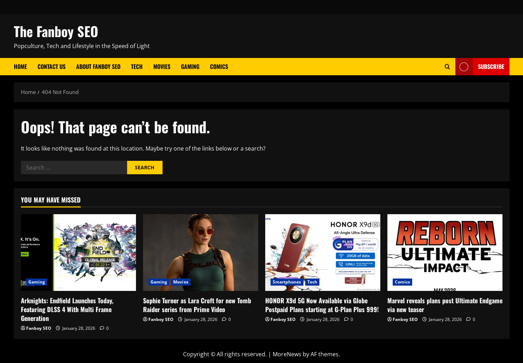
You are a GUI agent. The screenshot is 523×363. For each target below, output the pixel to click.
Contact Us (52, 66)
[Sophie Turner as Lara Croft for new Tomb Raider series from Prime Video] (200, 252)
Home (20, 66)
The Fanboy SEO (56, 31)
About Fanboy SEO (98, 66)
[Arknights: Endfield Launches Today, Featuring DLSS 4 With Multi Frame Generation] (78, 252)
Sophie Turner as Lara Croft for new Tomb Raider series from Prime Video (197, 305)
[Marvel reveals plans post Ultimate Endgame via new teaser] (444, 252)
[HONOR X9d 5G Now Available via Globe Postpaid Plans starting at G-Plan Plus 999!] (322, 252)
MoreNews (287, 354)
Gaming (190, 66)
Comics (219, 66)
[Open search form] (447, 67)
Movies (161, 66)
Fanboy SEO (38, 328)
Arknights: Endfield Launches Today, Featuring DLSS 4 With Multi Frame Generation (67, 309)
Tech (137, 66)
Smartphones (287, 282)
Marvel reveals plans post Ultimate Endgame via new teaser (444, 305)
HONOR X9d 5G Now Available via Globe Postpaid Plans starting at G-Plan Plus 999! (322, 305)
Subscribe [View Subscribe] (479, 66)
